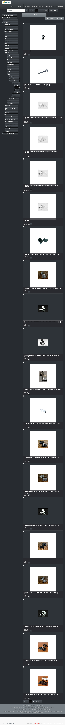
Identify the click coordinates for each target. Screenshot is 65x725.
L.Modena (8, 45)
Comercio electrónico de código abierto (52, 723)
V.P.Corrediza (10, 103)
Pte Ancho (15, 83)
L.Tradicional (8, 53)
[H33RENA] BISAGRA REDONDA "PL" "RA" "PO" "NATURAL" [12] (42, 288)
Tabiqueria (8, 126)
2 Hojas (16, 92)
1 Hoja (16, 85)
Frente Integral (9, 31)
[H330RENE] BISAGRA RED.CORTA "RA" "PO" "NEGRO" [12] (41, 457)
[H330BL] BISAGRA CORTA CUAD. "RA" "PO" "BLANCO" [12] (41, 626)
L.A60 (6, 36)
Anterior (32, 10)
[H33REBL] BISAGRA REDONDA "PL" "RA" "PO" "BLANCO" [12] (42, 322)
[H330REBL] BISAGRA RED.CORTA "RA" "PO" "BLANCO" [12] (41, 525)
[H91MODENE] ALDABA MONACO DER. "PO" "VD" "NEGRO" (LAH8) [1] (41, 185)
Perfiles (17, 90)
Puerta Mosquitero (10, 119)
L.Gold (7, 43)
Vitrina (7, 131)
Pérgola (7, 114)
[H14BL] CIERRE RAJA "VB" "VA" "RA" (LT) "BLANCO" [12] (41, 694)
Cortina (7, 27)
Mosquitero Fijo (11, 64)
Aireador (9, 55)
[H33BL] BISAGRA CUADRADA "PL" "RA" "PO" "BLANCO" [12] (42, 423)
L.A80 (6, 38)
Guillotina (9, 62)
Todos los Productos (9, 133)
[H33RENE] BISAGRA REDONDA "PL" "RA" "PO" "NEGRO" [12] (42, 254)
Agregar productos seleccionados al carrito (34, 15)
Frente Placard (9, 34)
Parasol (7, 112)
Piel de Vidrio (8, 117)
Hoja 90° (13, 81)
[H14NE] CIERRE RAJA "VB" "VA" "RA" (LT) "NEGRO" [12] (40, 660)
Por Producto (7, 20)
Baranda (7, 24)
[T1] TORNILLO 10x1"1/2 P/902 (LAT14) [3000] (37, 85)
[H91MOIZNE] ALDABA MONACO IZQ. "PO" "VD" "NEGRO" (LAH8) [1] (43, 118)
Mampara (7, 105)
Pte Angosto (14, 95)
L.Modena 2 (8, 48)
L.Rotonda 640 (9, 50)
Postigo (9, 69)
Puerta (9, 71)
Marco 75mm (12, 98)
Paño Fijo (9, 67)
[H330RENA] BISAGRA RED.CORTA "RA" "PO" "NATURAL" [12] (42, 491)
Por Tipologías (7, 22)
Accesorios (17, 87)
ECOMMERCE (6, 17)
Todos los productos (7, 15)
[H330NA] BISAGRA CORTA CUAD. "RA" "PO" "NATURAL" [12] (42, 593)
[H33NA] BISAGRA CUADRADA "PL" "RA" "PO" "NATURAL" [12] (42, 389)
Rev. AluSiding (9, 121)
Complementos (11, 60)
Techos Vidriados (9, 128)
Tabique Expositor (10, 124)
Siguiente (44, 10)
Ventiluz (9, 101)
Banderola (10, 57)
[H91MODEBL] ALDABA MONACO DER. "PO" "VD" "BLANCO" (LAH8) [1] (41, 219)
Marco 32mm (12, 76)
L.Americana (8, 41)
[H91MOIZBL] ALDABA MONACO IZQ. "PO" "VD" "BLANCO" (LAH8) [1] (41, 152)
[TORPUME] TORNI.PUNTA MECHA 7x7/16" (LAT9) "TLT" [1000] (41, 51)
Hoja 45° (13, 78)
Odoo (37, 723)
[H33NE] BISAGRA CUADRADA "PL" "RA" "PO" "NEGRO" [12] (41, 356)
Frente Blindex (9, 29)
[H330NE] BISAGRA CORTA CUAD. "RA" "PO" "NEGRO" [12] (41, 559)
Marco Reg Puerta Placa (10, 108)
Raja (8, 74)
